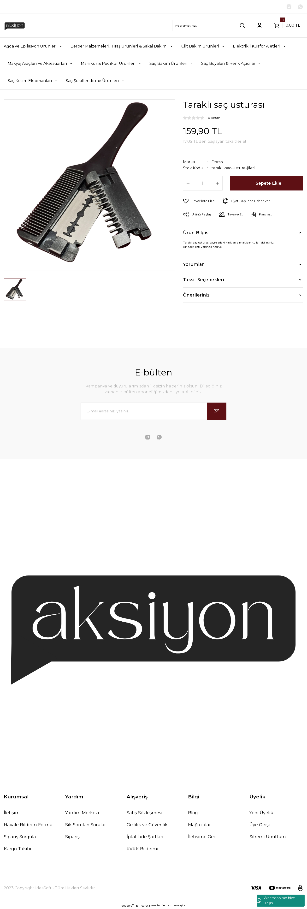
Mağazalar (199, 824)
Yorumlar (193, 264)
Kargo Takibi (17, 848)
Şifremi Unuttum (267, 836)
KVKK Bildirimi (142, 848)
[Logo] (14, 25)
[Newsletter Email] (153, 411)
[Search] (210, 25)
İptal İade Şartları (145, 836)
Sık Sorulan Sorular (85, 824)
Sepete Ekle (268, 183)
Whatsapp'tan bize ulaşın (276, 900)
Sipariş (72, 836)
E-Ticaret (142, 905)
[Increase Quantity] (217, 183)
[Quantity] (203, 183)
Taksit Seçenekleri (203, 280)
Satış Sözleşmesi (144, 812)
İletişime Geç (202, 836)
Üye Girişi (259, 824)
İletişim (12, 812)
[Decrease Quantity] (188, 183)
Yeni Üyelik (261, 812)
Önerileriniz (196, 295)
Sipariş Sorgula (20, 836)
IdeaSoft (127, 905)
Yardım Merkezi (82, 812)
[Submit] (216, 411)
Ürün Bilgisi (196, 233)
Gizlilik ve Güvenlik (147, 824)
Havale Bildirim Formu (28, 824)
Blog (193, 812)
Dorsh (217, 162)
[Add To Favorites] (199, 201)
